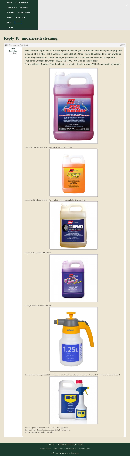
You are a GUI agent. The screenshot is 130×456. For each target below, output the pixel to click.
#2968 (122, 45)
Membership (24, 12)
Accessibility (71, 448)
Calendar (12, 7)
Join (9, 22)
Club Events (21, 2)
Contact (20, 17)
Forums (11, 12)
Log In (10, 27)
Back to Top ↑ (84, 448)
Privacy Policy (45, 448)
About (10, 17)
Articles (24, 7)
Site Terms (58, 448)
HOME (9, 2)
